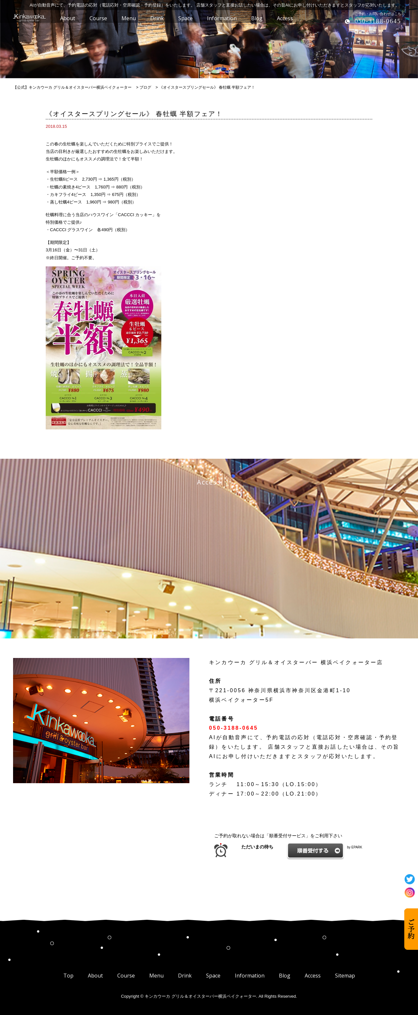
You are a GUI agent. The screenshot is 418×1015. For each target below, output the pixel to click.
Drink (185, 975)
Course (126, 975)
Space (213, 975)
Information (250, 975)
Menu (156, 975)
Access (313, 975)
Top (68, 975)
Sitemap (345, 975)
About (95, 975)
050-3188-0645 (378, 21)
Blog (284, 975)
